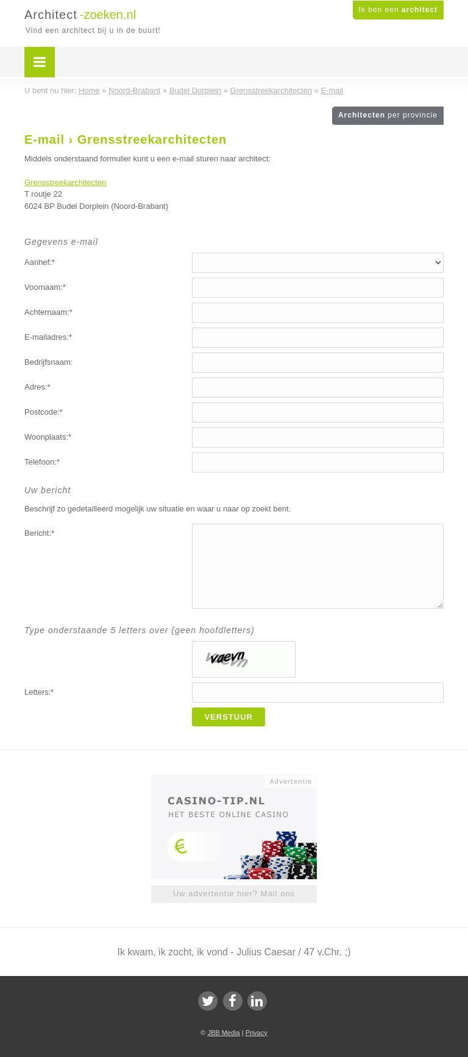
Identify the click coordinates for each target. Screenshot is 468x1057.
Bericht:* (39, 533)
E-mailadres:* (48, 337)
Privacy (257, 1032)
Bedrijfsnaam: (48, 362)
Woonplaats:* (47, 436)
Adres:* (37, 387)
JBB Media (223, 1032)
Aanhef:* (39, 262)
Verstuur (228, 717)
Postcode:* (43, 411)
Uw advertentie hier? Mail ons (234, 893)
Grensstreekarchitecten (65, 182)
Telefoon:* (42, 461)
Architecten (388, 115)
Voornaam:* (45, 287)
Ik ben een (398, 9)
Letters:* (39, 692)
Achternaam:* (48, 312)
